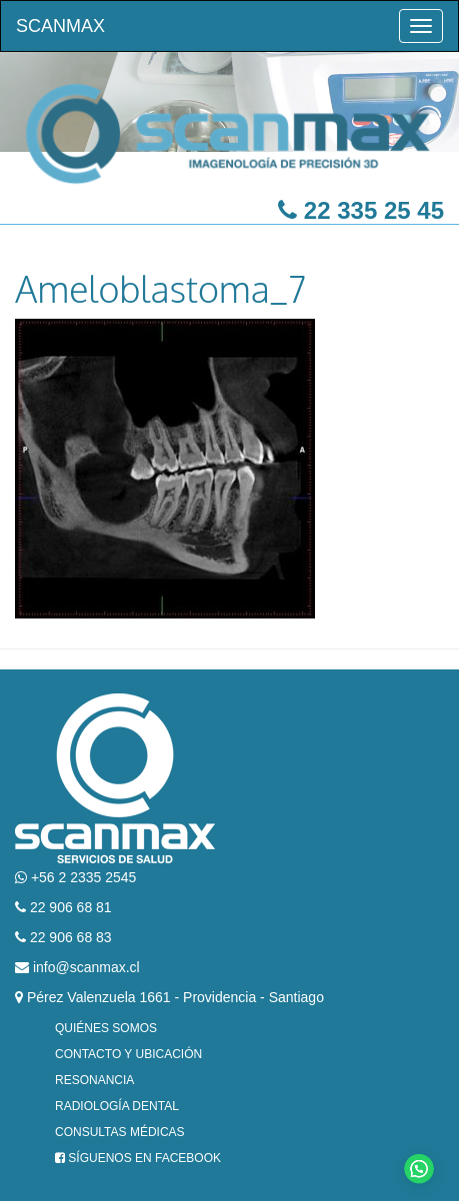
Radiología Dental (117, 1106)
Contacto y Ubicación (128, 1054)
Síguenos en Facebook (138, 1158)
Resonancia (94, 1080)
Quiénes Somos (106, 1028)
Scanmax (60, 26)
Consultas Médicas (120, 1132)
